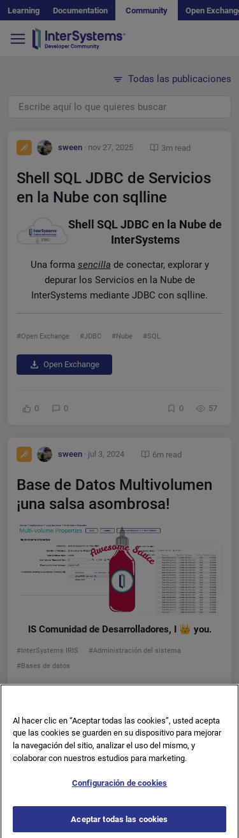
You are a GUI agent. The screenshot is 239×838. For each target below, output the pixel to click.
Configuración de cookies (119, 787)
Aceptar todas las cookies (119, 823)
